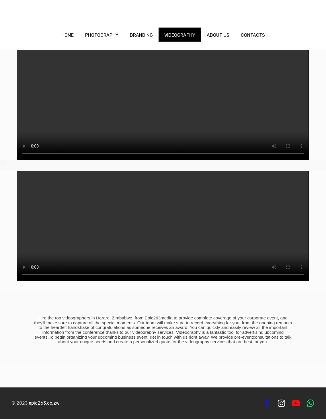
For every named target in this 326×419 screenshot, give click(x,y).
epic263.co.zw (44, 403)
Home (67, 35)
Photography (101, 35)
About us (218, 35)
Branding (141, 35)
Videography (179, 35)
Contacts (253, 35)
